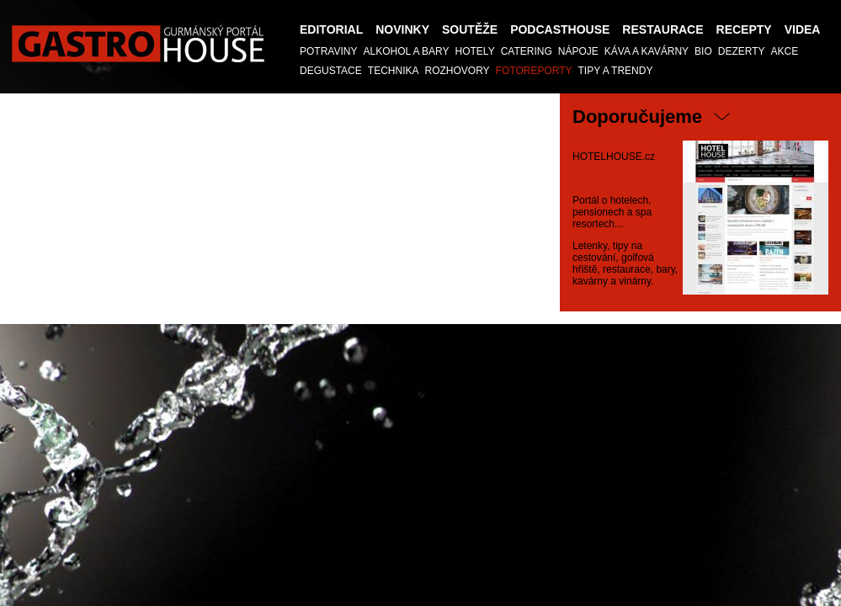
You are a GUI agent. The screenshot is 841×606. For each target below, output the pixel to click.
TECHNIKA (393, 71)
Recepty (744, 29)
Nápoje (578, 51)
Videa (803, 29)
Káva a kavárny (646, 51)
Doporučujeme (637, 116)
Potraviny (328, 51)
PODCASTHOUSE (559, 29)
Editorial (331, 29)
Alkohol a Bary (406, 51)
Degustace (331, 71)
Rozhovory (456, 71)
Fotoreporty (534, 71)
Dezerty (741, 51)
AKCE (785, 51)
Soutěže (470, 29)
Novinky (402, 29)
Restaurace (662, 29)
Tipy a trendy (615, 71)
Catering (526, 51)
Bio (703, 51)
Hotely (475, 51)
